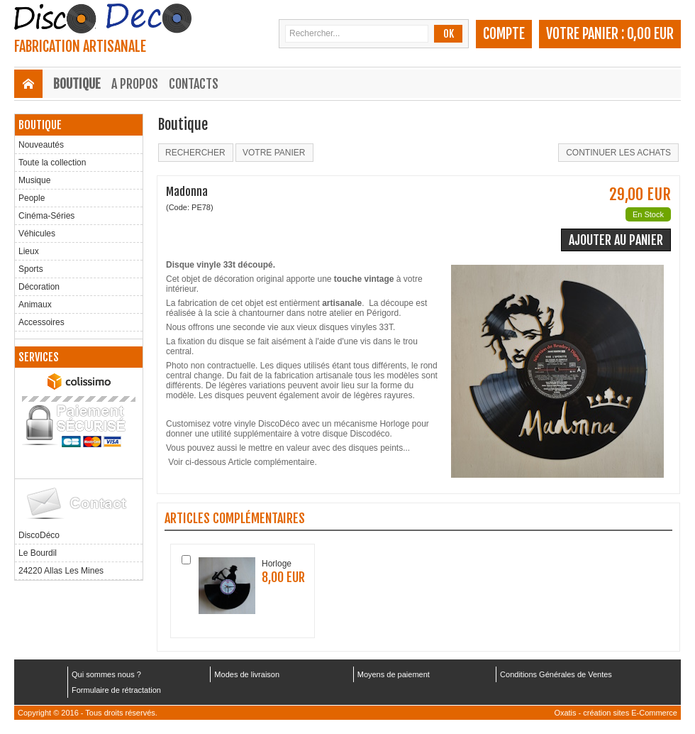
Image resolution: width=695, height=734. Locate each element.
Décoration (39, 287)
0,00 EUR (650, 34)
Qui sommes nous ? (106, 674)
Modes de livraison (246, 674)
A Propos (134, 84)
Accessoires (41, 322)
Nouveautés (41, 145)
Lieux (28, 251)
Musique (34, 180)
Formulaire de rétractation (116, 690)
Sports (30, 269)
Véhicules (36, 234)
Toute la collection (52, 163)
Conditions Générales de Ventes (556, 674)
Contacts (193, 84)
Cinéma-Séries (46, 216)
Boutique (77, 84)
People (31, 198)
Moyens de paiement (393, 674)
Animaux (35, 305)
